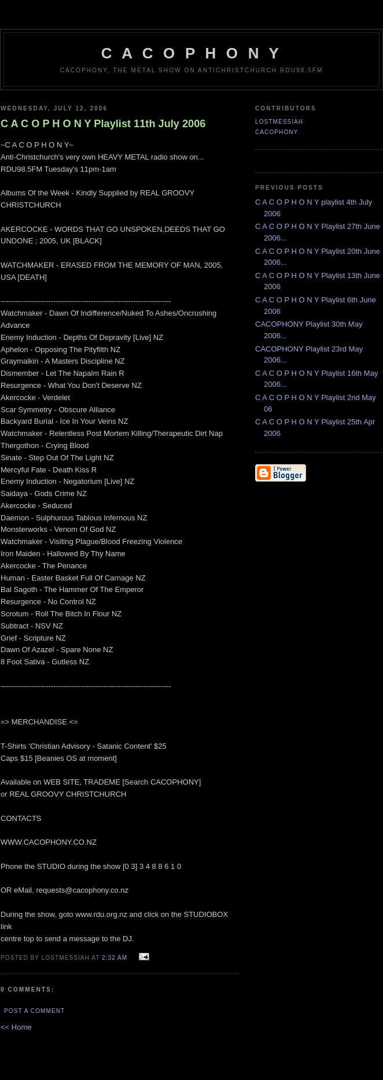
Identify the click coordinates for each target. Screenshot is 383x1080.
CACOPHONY (276, 132)
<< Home (16, 1027)
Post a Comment (34, 1011)
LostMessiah (279, 122)
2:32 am (114, 958)
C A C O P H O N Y (191, 53)
